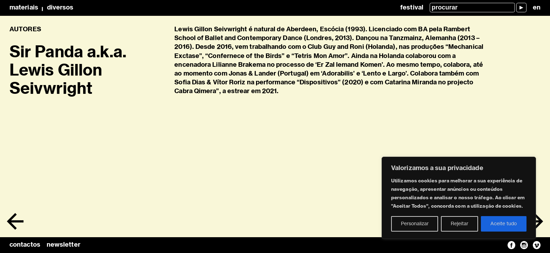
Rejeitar (459, 223)
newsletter (63, 245)
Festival (411, 8)
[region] (459, 198)
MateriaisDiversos (41, 8)
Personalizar (415, 223)
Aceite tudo (503, 223)
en (537, 8)
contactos (24, 245)
